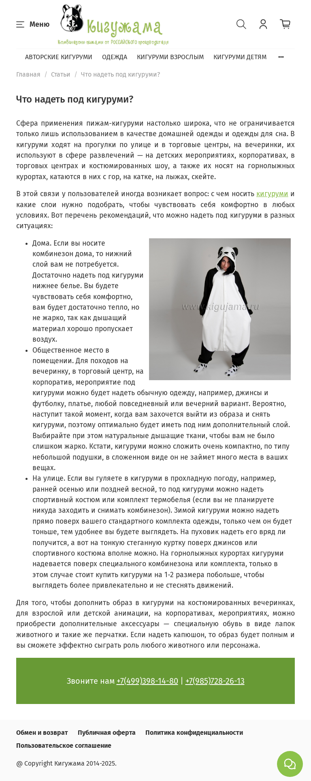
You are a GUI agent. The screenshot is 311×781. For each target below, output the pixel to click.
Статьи (60, 74)
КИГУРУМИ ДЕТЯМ (239, 57)
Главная (28, 74)
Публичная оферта (107, 732)
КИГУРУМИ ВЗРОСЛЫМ (170, 57)
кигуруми (272, 194)
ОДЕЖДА (114, 57)
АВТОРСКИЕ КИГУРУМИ (58, 57)
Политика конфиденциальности (194, 732)
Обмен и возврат (42, 732)
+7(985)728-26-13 (215, 681)
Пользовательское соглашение (63, 745)
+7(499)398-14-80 (147, 681)
